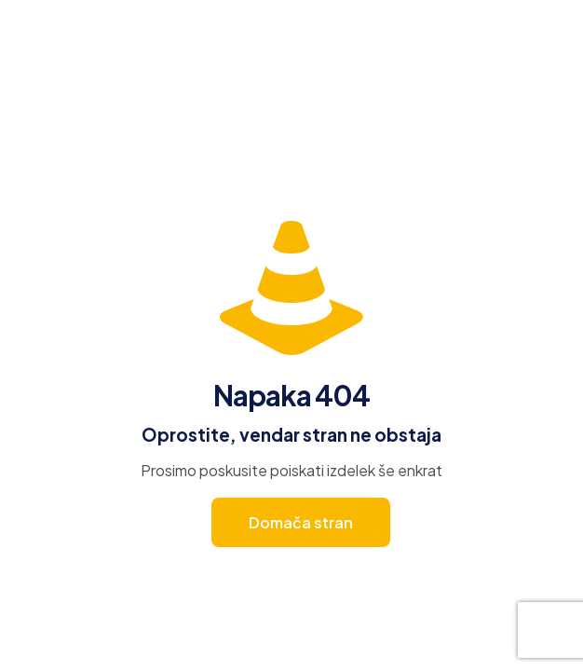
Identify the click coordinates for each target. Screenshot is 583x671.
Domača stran (301, 522)
